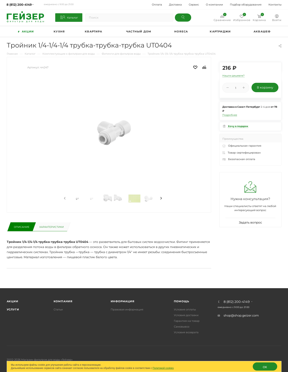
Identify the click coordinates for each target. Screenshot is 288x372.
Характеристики (51, 226)
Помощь (181, 301)
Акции (12, 301)
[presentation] (64, 198)
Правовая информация (127, 309)
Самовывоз (181, 326)
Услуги (13, 309)
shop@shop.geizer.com (241, 315)
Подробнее (229, 114)
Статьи (58, 309)
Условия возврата (186, 332)
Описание (21, 226)
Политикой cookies (163, 368)
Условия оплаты (185, 309)
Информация (123, 301)
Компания (63, 301)
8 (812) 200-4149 (237, 301)
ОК (265, 367)
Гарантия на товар (187, 320)
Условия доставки (186, 315)
